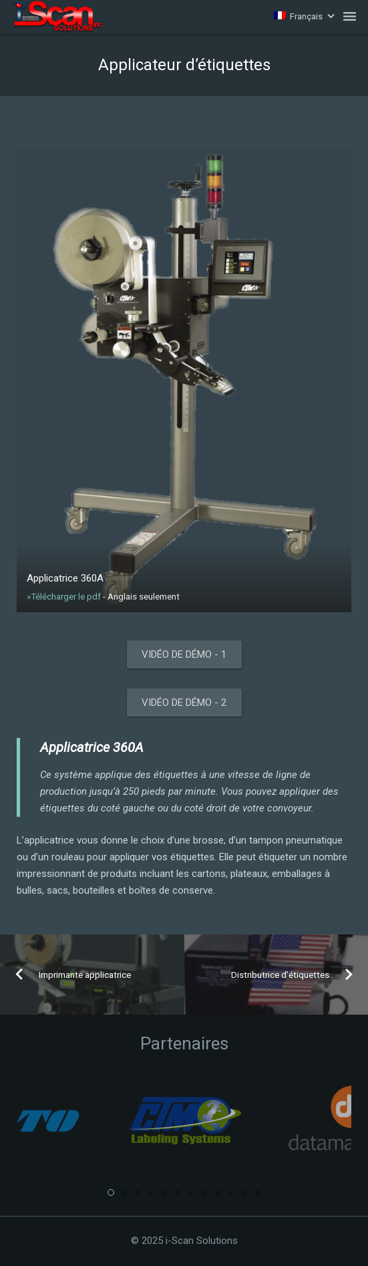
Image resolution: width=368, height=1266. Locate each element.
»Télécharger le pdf (65, 596)
